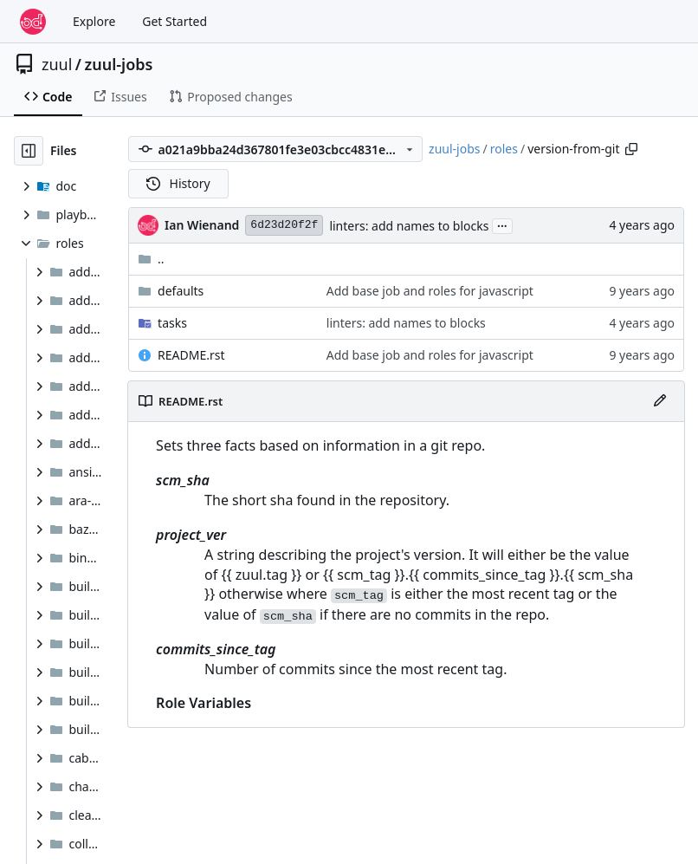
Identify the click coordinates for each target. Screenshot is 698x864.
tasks (172, 323)
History (178, 183)
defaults (181, 291)
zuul (57, 64)
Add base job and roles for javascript (429, 291)
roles (504, 148)
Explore (94, 21)
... (502, 224)
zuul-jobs (119, 64)
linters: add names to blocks (408, 226)
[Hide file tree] (28, 151)
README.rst (191, 355)
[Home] (33, 21)
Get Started (174, 21)
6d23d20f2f (284, 224)
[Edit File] (660, 401)
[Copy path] (631, 149)
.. (151, 258)
